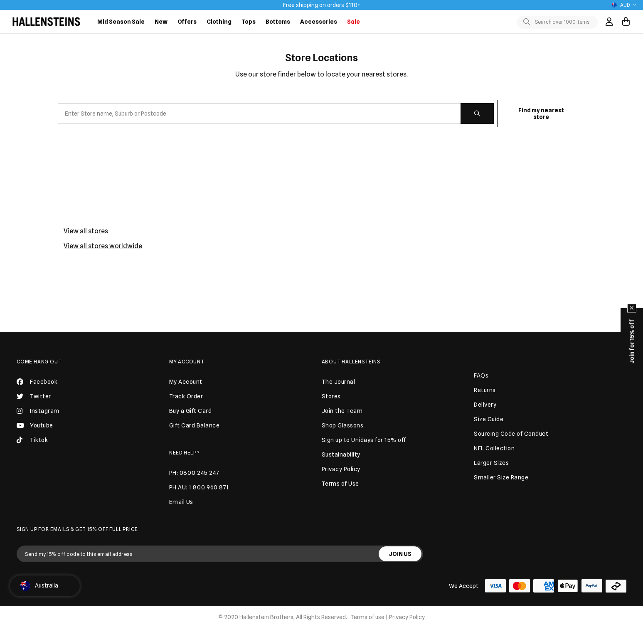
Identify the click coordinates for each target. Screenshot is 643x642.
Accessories (318, 21)
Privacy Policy (407, 617)
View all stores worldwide (103, 246)
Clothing (219, 21)
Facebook (37, 381)
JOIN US (400, 554)
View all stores (86, 231)
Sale (353, 21)
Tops (248, 21)
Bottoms (278, 21)
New (161, 21)
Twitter (34, 396)
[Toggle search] (528, 22)
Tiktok (32, 440)
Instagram (38, 410)
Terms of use (367, 617)
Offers (187, 21)
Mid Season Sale (121, 21)
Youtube (35, 425)
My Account (186, 361)
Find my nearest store (541, 113)
